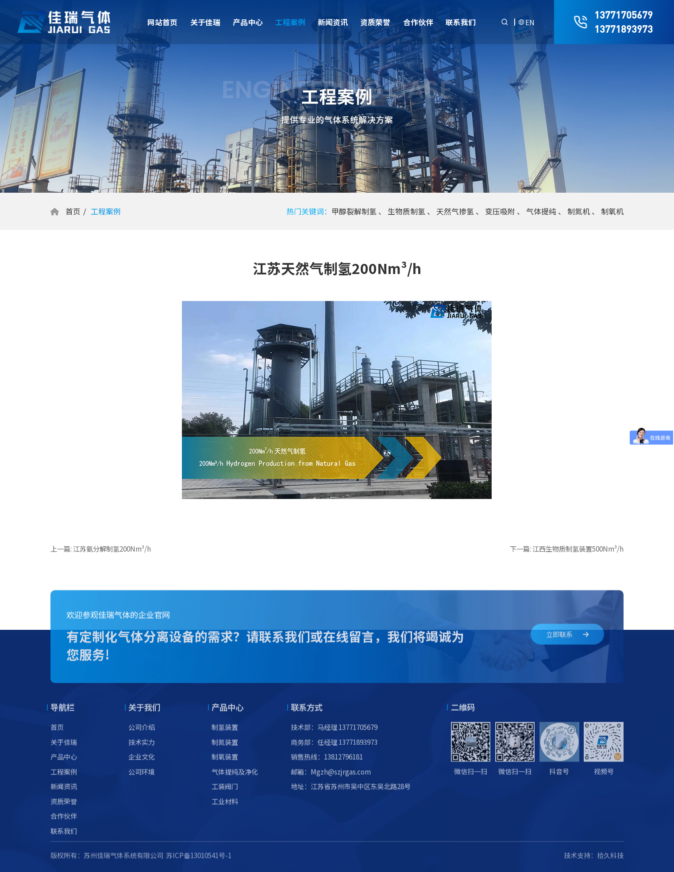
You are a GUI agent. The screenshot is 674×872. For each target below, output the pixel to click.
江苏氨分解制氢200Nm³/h (112, 548)
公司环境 (141, 777)
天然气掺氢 (455, 211)
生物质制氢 (406, 211)
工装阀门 (225, 792)
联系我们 (461, 22)
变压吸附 (500, 211)
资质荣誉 (375, 22)
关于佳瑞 (205, 22)
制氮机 (578, 211)
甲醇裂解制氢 (354, 211)
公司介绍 (141, 733)
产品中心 (248, 22)
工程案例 (290, 22)
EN (530, 22)
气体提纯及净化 (235, 777)
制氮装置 (225, 748)
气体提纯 (541, 211)
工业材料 (225, 807)
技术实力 (141, 748)
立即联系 (567, 639)
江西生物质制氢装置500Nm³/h (578, 548)
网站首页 (162, 22)
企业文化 (141, 763)
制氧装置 (225, 763)
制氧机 (612, 211)
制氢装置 (225, 733)
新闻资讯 (333, 22)
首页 (73, 211)
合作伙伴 (418, 22)
